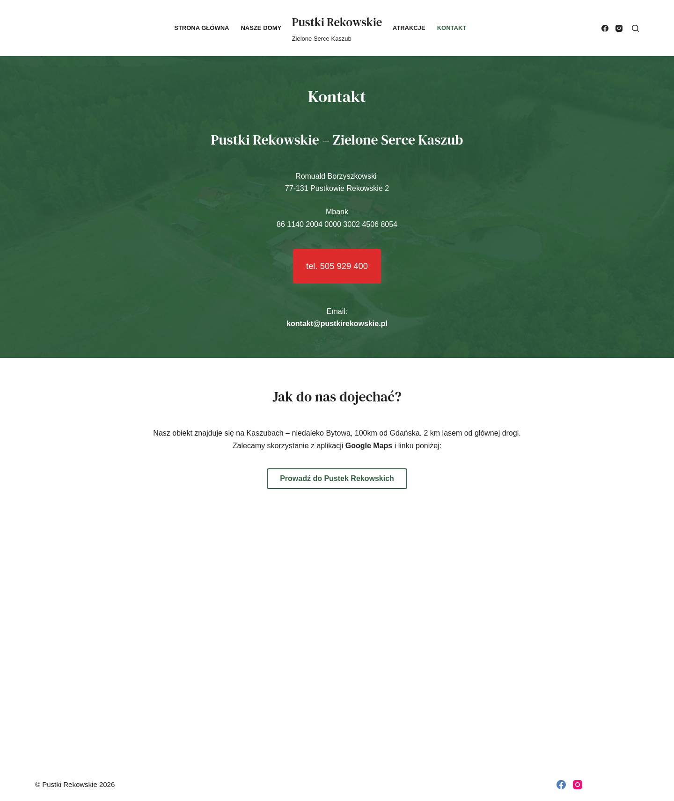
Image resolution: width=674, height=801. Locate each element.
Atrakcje (409, 27)
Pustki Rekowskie (337, 22)
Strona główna (201, 27)
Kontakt (452, 27)
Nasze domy (261, 27)
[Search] (635, 28)
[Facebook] (604, 28)
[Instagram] (619, 28)
